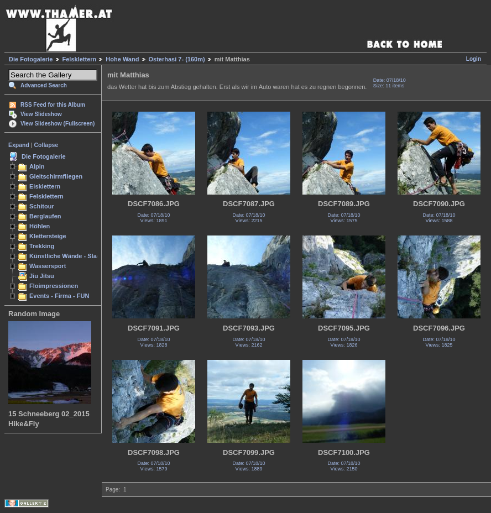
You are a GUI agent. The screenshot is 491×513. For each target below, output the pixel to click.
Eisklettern (44, 186)
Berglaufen (45, 216)
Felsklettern (79, 59)
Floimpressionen (53, 285)
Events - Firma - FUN (59, 295)
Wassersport (47, 266)
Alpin (37, 166)
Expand (18, 145)
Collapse (46, 145)
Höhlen (39, 226)
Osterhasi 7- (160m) (177, 59)
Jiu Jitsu (41, 276)
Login (473, 59)
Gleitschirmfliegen (55, 176)
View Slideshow (41, 114)
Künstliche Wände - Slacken (70, 256)
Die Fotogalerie (31, 59)
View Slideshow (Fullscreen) (57, 124)
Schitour (41, 206)
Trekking (41, 246)
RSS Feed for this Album (52, 105)
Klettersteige (47, 236)
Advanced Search (43, 85)
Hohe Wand (122, 59)
